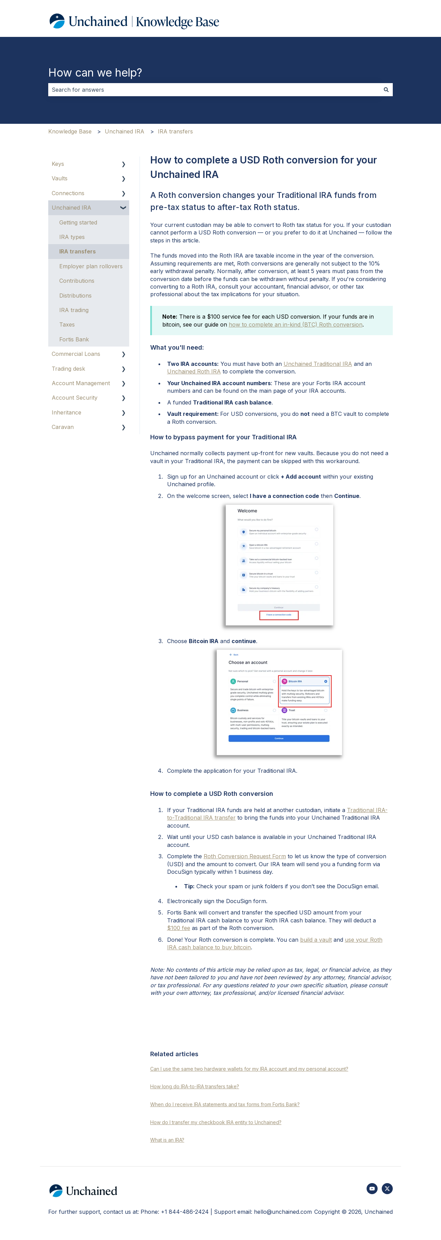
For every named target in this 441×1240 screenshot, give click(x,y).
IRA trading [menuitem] (74, 310)
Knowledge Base (70, 131)
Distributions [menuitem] (75, 295)
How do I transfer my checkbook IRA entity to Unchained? (215, 1122)
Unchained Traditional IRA (318, 363)
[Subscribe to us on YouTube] (372, 1188)
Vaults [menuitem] (60, 178)
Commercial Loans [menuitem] (76, 353)
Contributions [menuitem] (76, 280)
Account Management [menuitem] (81, 383)
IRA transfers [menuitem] (77, 251)
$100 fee (178, 927)
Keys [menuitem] (58, 163)
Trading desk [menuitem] (68, 368)
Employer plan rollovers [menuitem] (91, 266)
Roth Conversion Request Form (245, 856)
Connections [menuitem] (68, 193)
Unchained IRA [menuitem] (71, 207)
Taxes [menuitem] (67, 324)
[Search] (386, 89)
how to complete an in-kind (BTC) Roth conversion (295, 324)
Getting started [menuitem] (78, 222)
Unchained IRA (124, 131)
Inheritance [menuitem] (66, 412)
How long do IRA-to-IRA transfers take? (194, 1086)
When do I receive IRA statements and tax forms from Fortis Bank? (225, 1104)
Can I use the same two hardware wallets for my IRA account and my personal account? (249, 1069)
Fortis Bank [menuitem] (74, 339)
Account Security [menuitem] (75, 397)
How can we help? (95, 72)
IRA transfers (175, 131)
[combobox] (214, 89)
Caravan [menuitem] (63, 426)
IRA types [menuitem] (72, 236)
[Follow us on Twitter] (387, 1188)
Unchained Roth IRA (194, 371)
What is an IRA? (167, 1140)
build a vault (316, 939)
